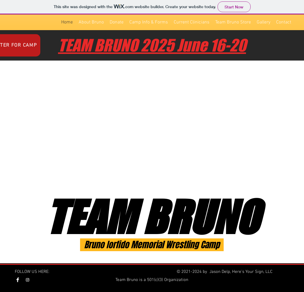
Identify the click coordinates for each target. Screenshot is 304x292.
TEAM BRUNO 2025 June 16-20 (152, 45)
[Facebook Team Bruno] (17, 280)
